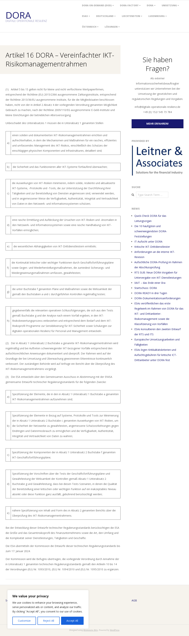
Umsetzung (169, 5)
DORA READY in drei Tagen (150, 293)
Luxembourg (156, 16)
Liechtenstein (131, 16)
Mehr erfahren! (157, 123)
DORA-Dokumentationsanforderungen (157, 298)
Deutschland (105, 16)
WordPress (114, 630)
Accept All (72, 620)
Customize (24, 620)
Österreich (89, 26)
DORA (150, 5)
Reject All (48, 620)
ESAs (85, 16)
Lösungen (111, 26)
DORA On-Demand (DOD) (97, 5)
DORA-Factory (129, 5)
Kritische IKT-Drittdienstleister (152, 246)
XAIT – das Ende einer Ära (149, 283)
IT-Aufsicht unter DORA (148, 241)
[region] (48, 609)
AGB (134, 600)
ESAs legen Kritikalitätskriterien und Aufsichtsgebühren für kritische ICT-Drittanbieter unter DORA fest (155, 355)
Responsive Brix (90, 630)
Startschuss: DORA (145, 288)
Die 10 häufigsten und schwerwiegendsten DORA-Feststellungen (150, 231)
